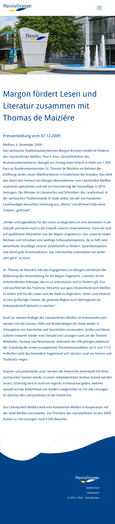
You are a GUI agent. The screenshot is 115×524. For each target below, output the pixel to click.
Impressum (93, 492)
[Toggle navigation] (99, 8)
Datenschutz (92, 487)
